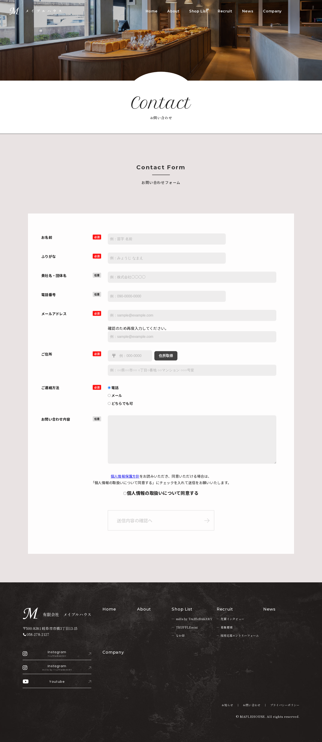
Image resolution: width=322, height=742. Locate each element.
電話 (113, 391)
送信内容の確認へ (134, 524)
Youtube (44, 681)
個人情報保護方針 (125, 480)
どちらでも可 (120, 407)
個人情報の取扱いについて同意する (162, 497)
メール (115, 399)
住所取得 (166, 359)
